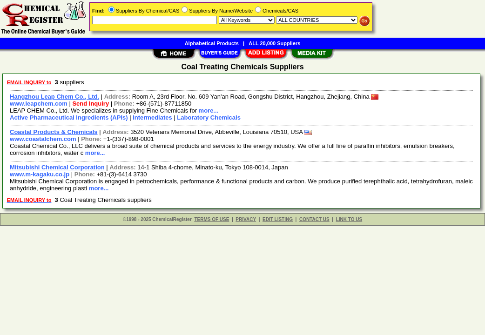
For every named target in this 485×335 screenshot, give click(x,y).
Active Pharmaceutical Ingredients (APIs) (69, 117)
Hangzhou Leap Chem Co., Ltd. (54, 96)
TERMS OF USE (211, 219)
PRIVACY (246, 219)
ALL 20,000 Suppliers (274, 43)
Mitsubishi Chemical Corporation (57, 167)
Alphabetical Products (212, 43)
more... (209, 110)
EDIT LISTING (278, 219)
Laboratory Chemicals (209, 117)
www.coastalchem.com (43, 138)
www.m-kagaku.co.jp (39, 174)
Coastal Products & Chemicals (54, 131)
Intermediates (152, 117)
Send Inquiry (90, 103)
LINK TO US (349, 219)
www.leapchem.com (38, 103)
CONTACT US (314, 219)
